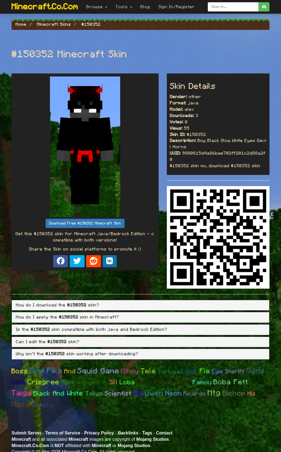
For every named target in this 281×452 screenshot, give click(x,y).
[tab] (140, 305)
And (70, 371)
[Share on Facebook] (60, 261)
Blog (145, 7)
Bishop (234, 393)
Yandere (92, 382)
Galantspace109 (164, 382)
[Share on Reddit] (93, 261)
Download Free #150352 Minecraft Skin (85, 223)
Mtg (214, 393)
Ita (138, 393)
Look (189, 371)
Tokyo (94, 394)
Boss (20, 371)
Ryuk (68, 382)
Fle (205, 371)
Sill (113, 382)
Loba (127, 382)
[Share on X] (77, 261)
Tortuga (169, 371)
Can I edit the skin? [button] (48, 342)
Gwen (154, 393)
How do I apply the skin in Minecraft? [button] (67, 317)
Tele (148, 371)
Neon (173, 393)
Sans (255, 371)
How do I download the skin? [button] (57, 305)
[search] (263, 7)
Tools (124, 7)
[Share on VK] (110, 261)
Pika (55, 371)
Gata (19, 382)
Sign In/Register (176, 7)
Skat (37, 371)
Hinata (43, 404)
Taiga (22, 393)
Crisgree (43, 382)
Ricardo (195, 394)
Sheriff (235, 371)
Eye (217, 371)
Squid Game (98, 371)
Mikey (130, 371)
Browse (96, 7)
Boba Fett (230, 382)
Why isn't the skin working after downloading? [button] (77, 354)
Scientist (118, 394)
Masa (21, 405)
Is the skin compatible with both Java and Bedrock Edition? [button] (91, 329)
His (252, 394)
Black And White (59, 393)
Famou (202, 382)
